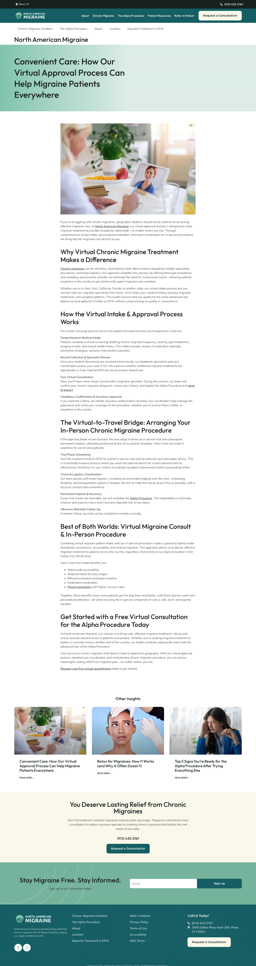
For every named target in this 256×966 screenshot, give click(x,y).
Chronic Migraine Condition (35, 28)
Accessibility (138, 934)
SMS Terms (137, 940)
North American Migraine (112, 226)
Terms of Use (138, 928)
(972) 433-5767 (128, 838)
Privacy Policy (139, 922)
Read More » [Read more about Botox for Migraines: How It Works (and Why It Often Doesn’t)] (104, 773)
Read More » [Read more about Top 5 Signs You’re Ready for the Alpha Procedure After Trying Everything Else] (182, 777)
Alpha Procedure (141, 498)
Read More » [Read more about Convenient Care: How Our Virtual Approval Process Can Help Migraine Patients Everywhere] (27, 777)
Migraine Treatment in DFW (145, 28)
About (85, 15)
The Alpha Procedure (131, 15)
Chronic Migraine (103, 15)
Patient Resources (159, 15)
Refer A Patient (184, 15)
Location (114, 28)
